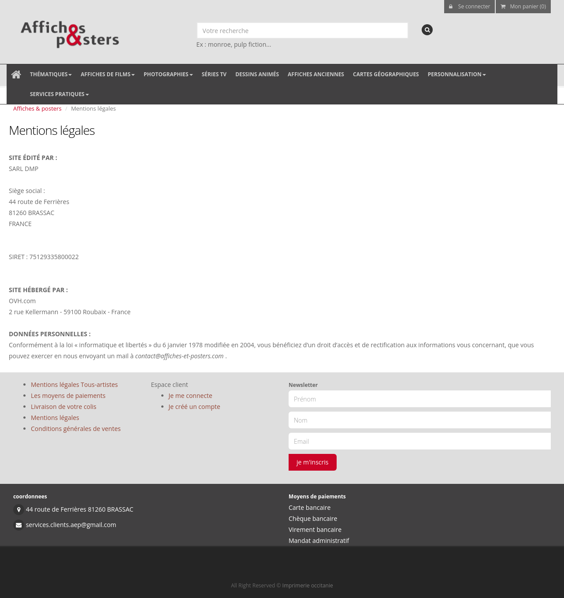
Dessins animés (257, 74)
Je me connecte (190, 395)
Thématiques (51, 74)
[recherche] (427, 29)
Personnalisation (457, 74)
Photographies (168, 74)
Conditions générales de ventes (76, 428)
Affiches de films (108, 74)
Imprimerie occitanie (307, 585)
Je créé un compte (194, 406)
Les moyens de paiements (68, 395)
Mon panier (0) (523, 6)
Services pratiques (59, 94)
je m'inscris (313, 462)
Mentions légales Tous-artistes (74, 384)
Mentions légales (55, 417)
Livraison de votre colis (63, 406)
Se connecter (469, 6)
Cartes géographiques (386, 74)
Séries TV (214, 74)
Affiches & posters (37, 108)
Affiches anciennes (316, 74)
